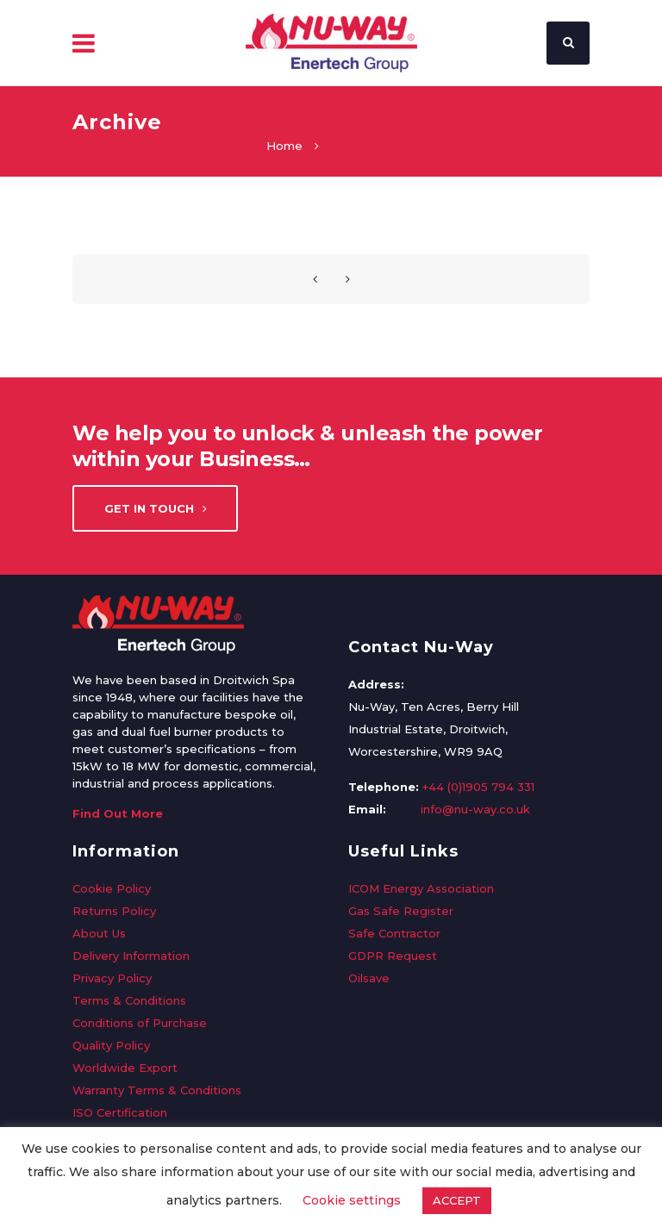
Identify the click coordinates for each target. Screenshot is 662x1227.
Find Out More (117, 813)
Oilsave (369, 978)
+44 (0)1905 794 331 (478, 787)
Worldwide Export (125, 1067)
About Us (99, 933)
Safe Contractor (394, 933)
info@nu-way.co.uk (475, 809)
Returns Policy (114, 911)
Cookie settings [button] (352, 1200)
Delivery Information (131, 955)
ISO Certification (119, 1112)
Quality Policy (111, 1045)
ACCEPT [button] (457, 1200)
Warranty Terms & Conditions (156, 1090)
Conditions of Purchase (139, 1023)
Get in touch (155, 508)
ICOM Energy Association (421, 888)
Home (284, 146)
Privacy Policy (112, 978)
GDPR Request (392, 955)
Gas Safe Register (400, 911)
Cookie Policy (111, 888)
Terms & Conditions (129, 1000)
